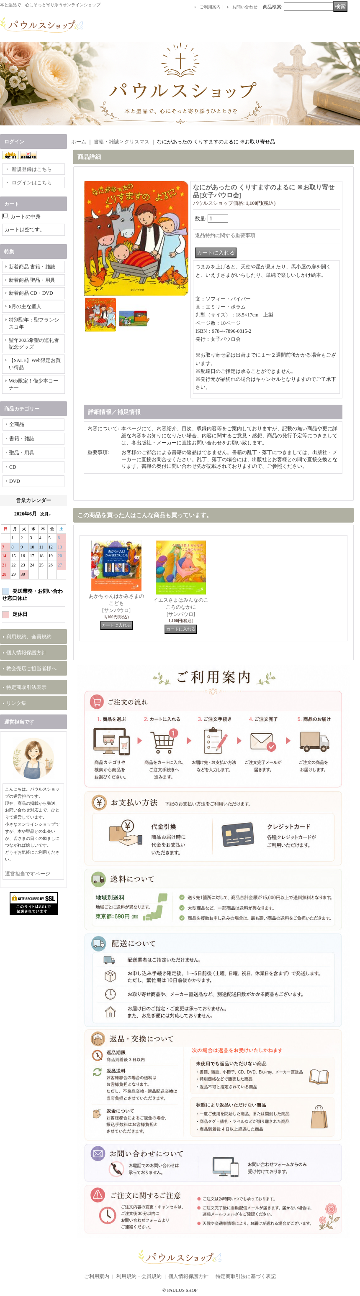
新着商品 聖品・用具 (32, 280)
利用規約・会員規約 (139, 1276)
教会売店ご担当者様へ (31, 668)
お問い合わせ (244, 7)
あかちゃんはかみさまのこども (116, 603)
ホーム (78, 142)
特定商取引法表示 (26, 687)
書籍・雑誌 (21, 438)
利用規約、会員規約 (28, 637)
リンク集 (16, 703)
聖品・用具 (21, 453)
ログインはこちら (32, 183)
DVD (14, 481)
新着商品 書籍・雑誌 (32, 267)
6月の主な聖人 (25, 306)
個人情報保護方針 (26, 653)
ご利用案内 (210, 7)
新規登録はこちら (32, 169)
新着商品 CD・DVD (31, 293)
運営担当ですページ (27, 874)
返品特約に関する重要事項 (225, 235)
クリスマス (136, 142)
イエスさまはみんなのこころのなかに (180, 607)
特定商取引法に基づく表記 (246, 1276)
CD (12, 467)
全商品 (16, 424)
